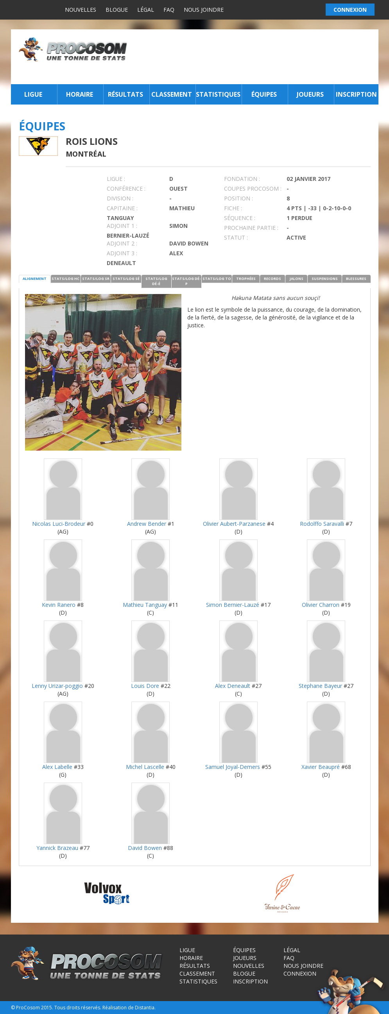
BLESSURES (356, 278)
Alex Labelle (57, 766)
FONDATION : (242, 178)
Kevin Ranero (58, 604)
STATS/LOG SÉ (126, 278)
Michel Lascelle (145, 766)
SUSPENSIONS (325, 278)
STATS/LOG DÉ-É (156, 281)
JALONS (296, 278)
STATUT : (236, 237)
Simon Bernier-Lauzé (232, 604)
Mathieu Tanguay (145, 604)
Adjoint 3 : (122, 253)
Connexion (299, 973)
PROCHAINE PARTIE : (251, 227)
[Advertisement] (255, 56)
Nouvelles (80, 9)
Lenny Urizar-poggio (57, 685)
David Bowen (145, 848)
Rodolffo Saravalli (322, 523)
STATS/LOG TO (217, 278)
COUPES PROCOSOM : (252, 188)
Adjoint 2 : (122, 243)
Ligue (33, 94)
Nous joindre (204, 9)
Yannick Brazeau (57, 848)
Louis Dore (145, 685)
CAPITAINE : (122, 208)
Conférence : (126, 188)
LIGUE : (116, 178)
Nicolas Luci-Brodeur (58, 523)
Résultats (125, 94)
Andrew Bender (146, 523)
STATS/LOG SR (95, 278)
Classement (171, 94)
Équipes (264, 94)
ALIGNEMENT (35, 278)
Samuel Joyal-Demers (232, 766)
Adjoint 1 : (122, 225)
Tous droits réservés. (77, 1007)
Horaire (79, 94)
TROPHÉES (246, 278)
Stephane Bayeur (320, 685)
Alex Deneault (232, 685)
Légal (145, 9)
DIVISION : (120, 198)
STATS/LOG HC (65, 278)
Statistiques (218, 94)
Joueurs (310, 94)
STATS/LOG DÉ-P (186, 281)
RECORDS (272, 278)
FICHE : (233, 208)
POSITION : (238, 198)
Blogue (117, 9)
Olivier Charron (320, 604)
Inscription (356, 94)
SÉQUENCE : (239, 218)
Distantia (144, 1007)
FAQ (168, 9)
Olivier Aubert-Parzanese (234, 523)
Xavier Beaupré (320, 766)
